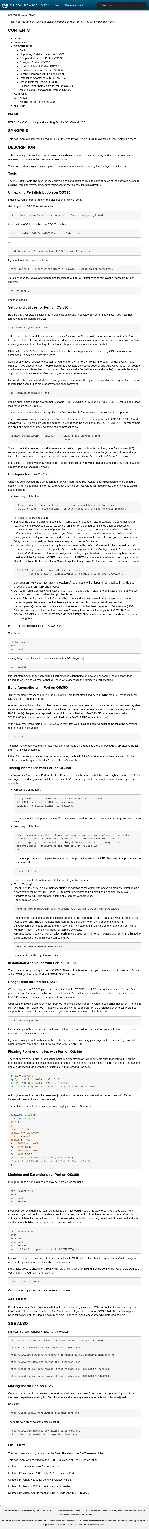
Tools (23, 50)
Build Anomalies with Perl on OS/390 (41, 70)
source (24, 15)
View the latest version (103, 21)
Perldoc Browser (19, 5)
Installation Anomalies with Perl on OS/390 (44, 78)
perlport (24, 1331)
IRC (144, 1521)
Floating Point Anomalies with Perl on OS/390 (46, 85)
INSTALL (13, 1331)
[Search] (122, 5)
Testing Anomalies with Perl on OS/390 (42, 74)
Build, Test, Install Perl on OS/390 (39, 66)
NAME (18, 38)
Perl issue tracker (116, 1521)
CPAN (31, 15)
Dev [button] (57, 5)
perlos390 (14, 15)
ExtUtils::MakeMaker (56, 1331)
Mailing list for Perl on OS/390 (37, 101)
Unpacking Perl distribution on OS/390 (42, 54)
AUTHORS (20, 93)
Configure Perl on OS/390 (35, 62)
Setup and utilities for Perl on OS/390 (41, 58)
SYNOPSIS (20, 42)
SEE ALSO (20, 97)
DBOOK (50, 1511)
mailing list (134, 1521)
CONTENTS (19, 30)
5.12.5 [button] (45, 5)
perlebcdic (36, 1331)
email (105, 1511)
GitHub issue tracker (90, 1511)
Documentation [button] (75, 5)
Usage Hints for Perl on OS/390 (38, 82)
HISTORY (19, 105)
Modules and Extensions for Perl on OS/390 (45, 89)
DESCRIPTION (23, 46)
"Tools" (51, 355)
